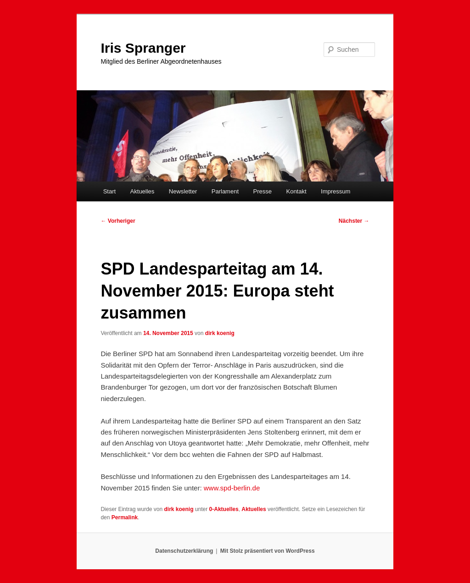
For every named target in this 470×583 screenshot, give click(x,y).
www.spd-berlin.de (232, 488)
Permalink (125, 517)
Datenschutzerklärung (184, 551)
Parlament (225, 191)
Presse (262, 191)
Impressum (335, 191)
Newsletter (183, 191)
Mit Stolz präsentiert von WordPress (267, 551)
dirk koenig (220, 333)
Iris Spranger (143, 47)
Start (109, 191)
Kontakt (296, 191)
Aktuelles (142, 191)
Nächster (354, 221)
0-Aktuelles (224, 509)
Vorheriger (118, 221)
